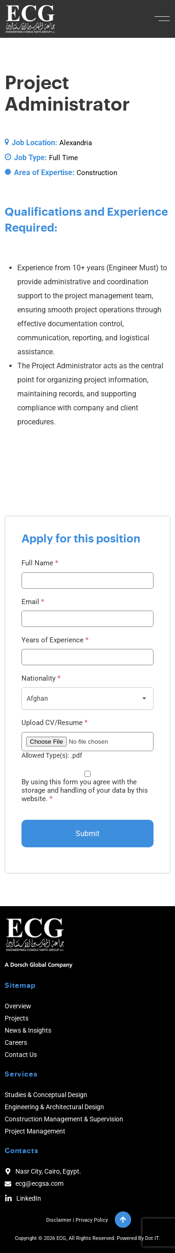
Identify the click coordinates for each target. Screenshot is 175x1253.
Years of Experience (55, 640)
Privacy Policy (92, 1220)
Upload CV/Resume (54, 723)
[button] (162, 19)
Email (32, 602)
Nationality (41, 679)
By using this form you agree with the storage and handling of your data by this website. (84, 790)
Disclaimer (58, 1220)
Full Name (39, 563)
